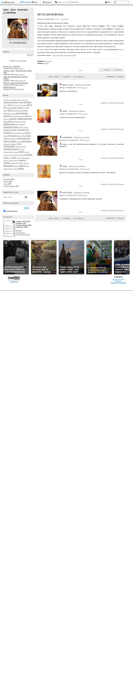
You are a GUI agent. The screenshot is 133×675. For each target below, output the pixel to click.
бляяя (5, 110)
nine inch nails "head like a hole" (64, 55)
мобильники (20, 133)
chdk (19, 100)
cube (26, 100)
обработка (13, 138)
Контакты (118, 281)
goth (4, 105)
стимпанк (22, 160)
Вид (110, 3)
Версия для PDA (118, 279)
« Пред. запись (53, 76)
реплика (15, 152)
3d (4, 100)
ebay (21, 102)
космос (20, 127)
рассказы (21, 149)
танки (16, 163)
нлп (23, 136)
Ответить (104, 102)
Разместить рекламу (118, 283)
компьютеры (10, 127)
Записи (5, 10)
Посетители (20, 233)
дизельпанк (15, 116)
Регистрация (26, 2)
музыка (12, 135)
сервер (28, 154)
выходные (22, 113)
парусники (6, 144)
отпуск (18, 141)
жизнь (13, 118)
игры (10, 121)
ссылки (5, 160)
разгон (24, 146)
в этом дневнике (11, 211)
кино (16, 124)
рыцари (16, 155)
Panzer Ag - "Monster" (11, 66)
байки (27, 108)
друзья (22, 116)
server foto (23, 105)
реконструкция (8, 152)
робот (11, 155)
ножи (28, 135)
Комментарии (23, 10)
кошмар (25, 127)
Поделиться (118, 69)
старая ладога (12, 160)
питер (19, 144)
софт (13, 157)
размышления (10, 149)
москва (5, 136)
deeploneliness (10, 102)
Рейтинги (48, 2)
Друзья (12, 10)
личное (7, 132)
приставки (18, 146)
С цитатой (111, 102)
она (5, 141)
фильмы (8, 165)
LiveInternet (8, 2)
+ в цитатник (64, 19)
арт (24, 108)
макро (14, 133)
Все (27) (30, 55)
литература (23, 130)
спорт (18, 158)
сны (5, 157)
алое (14, 107)
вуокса (6, 113)
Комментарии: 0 (19, 74)
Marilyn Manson (9, 87)
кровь (13, 130)
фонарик (16, 166)
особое (12, 141)
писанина (13, 144)
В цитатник (120, 102)
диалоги (7, 116)
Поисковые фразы (23, 234)
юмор (21, 168)
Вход (36, 2)
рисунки (26, 152)
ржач (21, 151)
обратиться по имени (83, 85)
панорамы (26, 141)
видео (25, 110)
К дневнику (66, 76)
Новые (120, 76)
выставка (13, 113)
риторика (6, 155)
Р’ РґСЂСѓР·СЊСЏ (19, 43)
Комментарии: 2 (18, 68)
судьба (12, 163)
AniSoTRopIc (4, 13)
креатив (7, 130)
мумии (19, 136)
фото (23, 165)
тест (21, 163)
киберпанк (9, 124)
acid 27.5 (8, 100)
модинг (27, 133)
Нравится (107, 69)
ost (9, 105)
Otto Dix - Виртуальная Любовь (15, 83)
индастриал (16, 121)
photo (12, 105)
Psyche (6, 182)
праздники (9, 146)
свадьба (21, 155)
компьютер (21, 124)
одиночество (23, 138)
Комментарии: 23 (20, 80)
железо (28, 116)
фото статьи (14, 169)
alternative (14, 100)
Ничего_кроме (68, 85)
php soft (17, 105)
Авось (60, 2)
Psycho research (9, 186)
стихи (6, 162)
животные (6, 119)
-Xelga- (64, 111)
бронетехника (17, 110)
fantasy (28, 102)
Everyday (6, 179)
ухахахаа (26, 163)
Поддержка (106, 2)
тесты (5, 184)
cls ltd (22, 100)
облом (6, 138)
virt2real (9, 108)
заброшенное (24, 118)
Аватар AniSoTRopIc (17, 29)
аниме (20, 107)
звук (5, 121)
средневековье (25, 158)
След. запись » (78, 76)
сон (9, 158)
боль (10, 110)
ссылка (84, 87)
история (23, 121)
